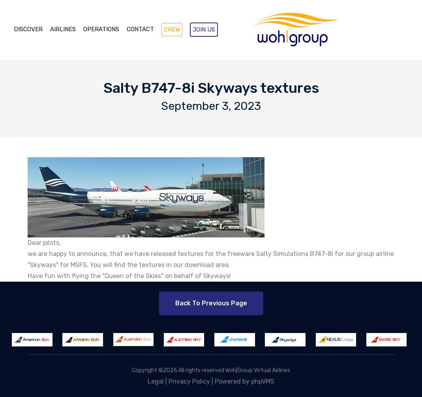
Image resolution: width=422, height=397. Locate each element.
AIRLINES (63, 29)
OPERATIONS (101, 29)
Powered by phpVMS (244, 381)
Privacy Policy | (192, 381)
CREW (172, 29)
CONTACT (140, 29)
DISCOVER (28, 29)
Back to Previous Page (211, 303)
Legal (156, 381)
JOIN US (204, 29)
